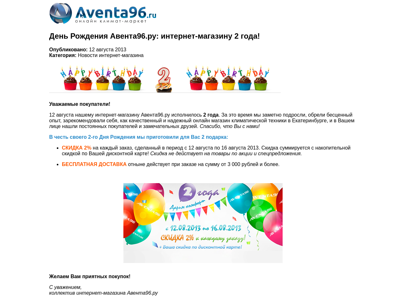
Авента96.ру (155, 115)
